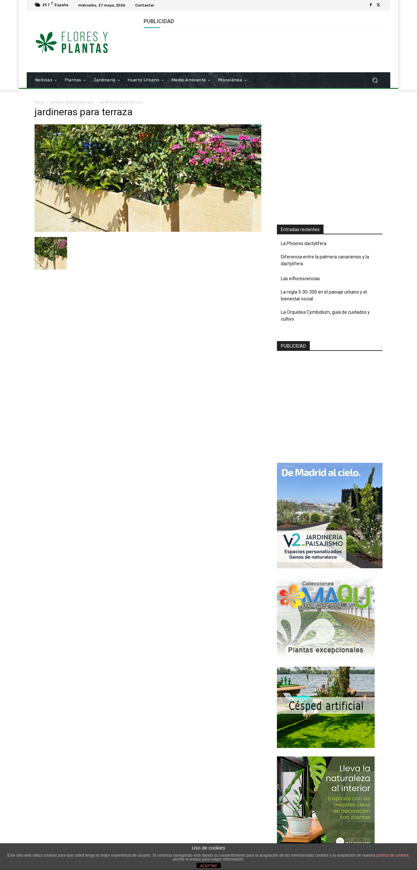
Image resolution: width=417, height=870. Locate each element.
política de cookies (392, 855)
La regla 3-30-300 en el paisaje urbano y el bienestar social (324, 295)
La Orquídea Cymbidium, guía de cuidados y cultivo (325, 316)
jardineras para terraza (71, 102)
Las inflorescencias (300, 278)
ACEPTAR (208, 866)
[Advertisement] (262, 49)
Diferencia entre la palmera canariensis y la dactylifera (325, 260)
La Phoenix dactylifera (303, 243)
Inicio (39, 102)
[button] (374, 80)
